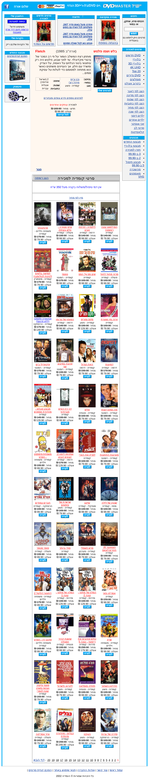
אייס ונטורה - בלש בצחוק (65, 228)
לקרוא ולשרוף (65, 685)
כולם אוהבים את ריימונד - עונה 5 (87, 640)
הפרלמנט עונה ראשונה (109, 228)
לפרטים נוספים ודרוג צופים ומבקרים (63, 97)
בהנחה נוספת (108, 41)
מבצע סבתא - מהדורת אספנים (43, 410)
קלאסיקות (137, 132)
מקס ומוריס (87, 319)
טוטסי (65, 274)
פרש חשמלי (87, 548)
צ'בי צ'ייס (74, 79)
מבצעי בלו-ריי (132, 145)
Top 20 (136, 71)
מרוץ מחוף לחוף (109, 274)
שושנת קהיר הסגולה (65, 640)
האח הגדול (87, 364)
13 (78, 760)
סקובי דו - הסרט (43, 639)
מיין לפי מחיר (76, 197)
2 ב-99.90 (134, 158)
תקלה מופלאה (87, 685)
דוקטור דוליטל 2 (42, 593)
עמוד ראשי (116, 770)
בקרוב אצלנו (133, 83)
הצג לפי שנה (136, 111)
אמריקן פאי (109, 593)
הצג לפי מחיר (136, 107)
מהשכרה (135, 169)
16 (66, 760)
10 (91, 760)
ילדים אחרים (136, 119)
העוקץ (87, 734)
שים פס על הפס (87, 274)
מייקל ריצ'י (74, 82)
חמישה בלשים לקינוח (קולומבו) (43, 275)
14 (74, 760)
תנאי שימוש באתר (65, 770)
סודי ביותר (64, 548)
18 (57, 760)
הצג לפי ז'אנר (135, 91)
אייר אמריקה (43, 734)
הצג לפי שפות (135, 99)
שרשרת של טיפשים (65, 503)
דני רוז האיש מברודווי (65, 410)
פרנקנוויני (43, 227)
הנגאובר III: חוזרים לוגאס (109, 549)
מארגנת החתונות (109, 454)
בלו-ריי (137, 59)
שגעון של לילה (109, 502)
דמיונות (109, 364)
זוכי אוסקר (137, 123)
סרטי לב (139, 127)
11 (87, 760)
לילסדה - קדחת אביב (87, 228)
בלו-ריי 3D (134, 63)
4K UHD (135, 67)
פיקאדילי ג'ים (43, 364)
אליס (87, 409)
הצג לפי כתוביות (134, 103)
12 (83, 760)
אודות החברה (86, 770)
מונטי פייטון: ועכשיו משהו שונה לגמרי (43, 688)
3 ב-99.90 (134, 153)
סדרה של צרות (109, 734)
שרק (109, 639)
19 (53, 760)
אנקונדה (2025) (42, 320)
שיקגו (87, 502)
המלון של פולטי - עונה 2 (87, 594)
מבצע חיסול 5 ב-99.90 (135, 163)
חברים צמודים (43, 502)
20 (48, 760)
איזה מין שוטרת (109, 319)
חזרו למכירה (133, 149)
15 (70, 760)
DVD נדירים (133, 75)
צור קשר (102, 770)
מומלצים (135, 79)
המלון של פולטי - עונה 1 (65, 594)
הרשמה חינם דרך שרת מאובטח (17, 31)
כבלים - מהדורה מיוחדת (65, 735)
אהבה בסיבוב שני (65, 365)
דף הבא (38, 760)
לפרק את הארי (87, 454)
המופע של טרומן (65, 319)
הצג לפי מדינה (135, 95)
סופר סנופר (43, 548)
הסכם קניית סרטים (17, 56)
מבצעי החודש (132, 141)
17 (61, 760)
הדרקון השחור (109, 685)
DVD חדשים (133, 55)
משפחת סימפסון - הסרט (43, 455)
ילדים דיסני (137, 115)
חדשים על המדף (43, 33)
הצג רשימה (42, 178)
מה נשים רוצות (109, 409)
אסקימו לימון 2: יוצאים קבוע (65, 455)
